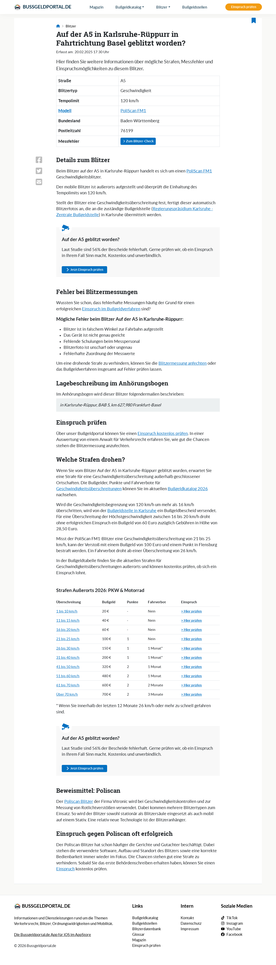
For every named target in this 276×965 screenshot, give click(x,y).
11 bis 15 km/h (67, 620)
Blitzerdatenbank (146, 929)
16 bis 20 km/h (67, 630)
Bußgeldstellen (194, 7)
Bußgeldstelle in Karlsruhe (131, 510)
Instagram (234, 923)
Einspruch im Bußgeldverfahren (111, 309)
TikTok (232, 918)
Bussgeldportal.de (42, 7)
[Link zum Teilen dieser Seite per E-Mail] (43, 182)
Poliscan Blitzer (78, 801)
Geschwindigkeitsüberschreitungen (89, 489)
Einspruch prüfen (243, 7)
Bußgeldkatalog (128, 7)
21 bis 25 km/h (67, 639)
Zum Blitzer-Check (138, 141)
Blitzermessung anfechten (183, 363)
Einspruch (65, 869)
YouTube (233, 929)
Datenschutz (191, 923)
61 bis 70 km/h (67, 685)
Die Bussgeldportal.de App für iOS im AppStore (52, 935)
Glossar (138, 934)
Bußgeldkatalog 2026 (188, 489)
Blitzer (161, 7)
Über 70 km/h (67, 694)
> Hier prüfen (191, 611)
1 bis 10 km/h (66, 611)
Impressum (190, 929)
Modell (64, 110)
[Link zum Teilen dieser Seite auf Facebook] (43, 159)
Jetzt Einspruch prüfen (84, 270)
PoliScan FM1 (133, 110)
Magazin (96, 7)
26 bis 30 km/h (67, 648)
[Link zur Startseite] (58, 26)
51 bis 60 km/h (67, 676)
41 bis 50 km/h (67, 667)
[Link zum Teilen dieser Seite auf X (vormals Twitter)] (43, 171)
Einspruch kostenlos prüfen (163, 433)
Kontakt (187, 918)
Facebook (234, 934)
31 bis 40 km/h (67, 657)
